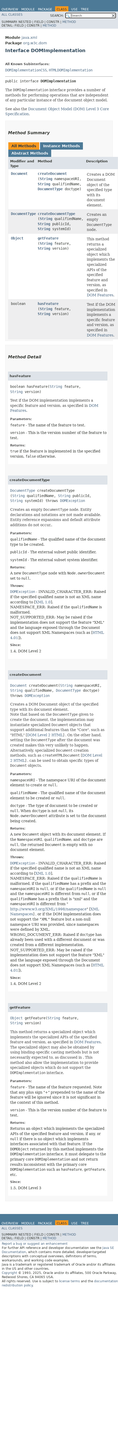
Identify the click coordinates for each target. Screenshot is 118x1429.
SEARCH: (57, 15)
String (46, 179)
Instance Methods (61, 146)
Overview (10, 9)
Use (74, 9)
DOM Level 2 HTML (45, 735)
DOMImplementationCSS (26, 70)
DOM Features (100, 295)
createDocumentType (56, 214)
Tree (85, 9)
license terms (69, 1281)
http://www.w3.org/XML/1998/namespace (48, 909)
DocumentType (50, 189)
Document (19, 173)
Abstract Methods (29, 153)
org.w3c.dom (35, 43)
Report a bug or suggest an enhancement (35, 1244)
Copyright (9, 1273)
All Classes (12, 14)
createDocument (52, 173)
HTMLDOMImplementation (71, 70)
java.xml (29, 37)
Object (17, 238)
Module (28, 9)
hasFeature (48, 304)
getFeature (48, 238)
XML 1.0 (43, 602)
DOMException (72, 501)
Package (45, 9)
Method (69, 22)
